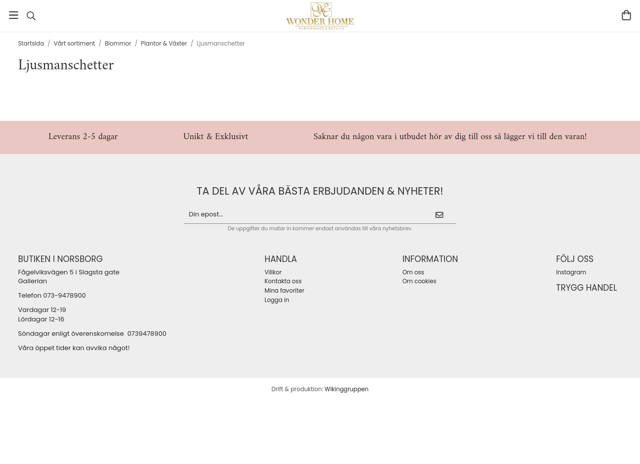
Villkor (272, 272)
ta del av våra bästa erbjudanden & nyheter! (320, 191)
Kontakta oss (282, 281)
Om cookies (419, 281)
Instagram (571, 272)
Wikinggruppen (347, 389)
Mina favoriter (284, 291)
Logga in (276, 300)
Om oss (413, 272)
